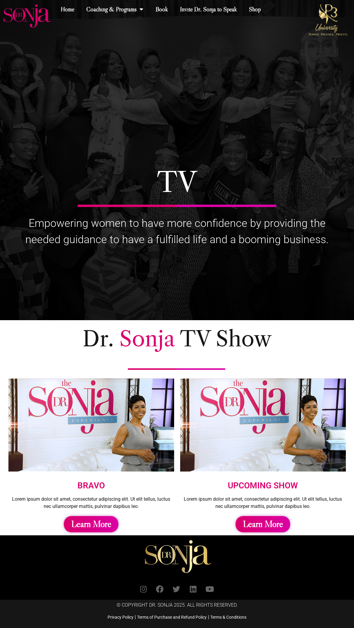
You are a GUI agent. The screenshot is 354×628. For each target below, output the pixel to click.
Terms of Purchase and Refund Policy (172, 617)
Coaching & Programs (114, 9)
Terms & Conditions (228, 617)
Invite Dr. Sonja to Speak (208, 9)
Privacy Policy (120, 617)
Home (67, 9)
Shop (255, 9)
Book (161, 9)
